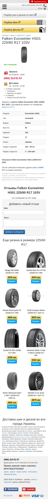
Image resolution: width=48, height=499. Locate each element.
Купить (12, 281)
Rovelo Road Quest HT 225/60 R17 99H (12, 311)
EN (8, 496)
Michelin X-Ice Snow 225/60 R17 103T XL (36, 394)
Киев (3, 441)
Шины (6, 472)
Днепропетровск (19, 437)
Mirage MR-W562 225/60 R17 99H (12, 271)
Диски (12, 472)
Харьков (28, 449)
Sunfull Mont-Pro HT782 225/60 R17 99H (36, 271)
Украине (4, 433)
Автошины (32, 472)
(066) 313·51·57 (13, 78)
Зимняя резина (10, 474)
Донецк (28, 437)
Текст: (6, 218)
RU (5, 496)
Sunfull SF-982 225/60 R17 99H (12, 351)
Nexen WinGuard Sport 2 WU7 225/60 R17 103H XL (12, 395)
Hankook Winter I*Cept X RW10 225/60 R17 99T (36, 352)
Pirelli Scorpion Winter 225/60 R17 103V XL (36, 311)
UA (11, 496)
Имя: (6, 208)
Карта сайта (22, 472)
